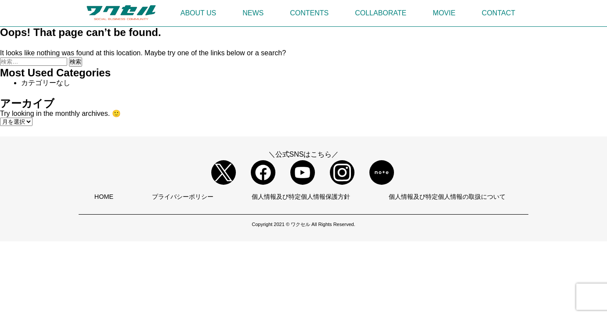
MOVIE (444, 13)
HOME (103, 196)
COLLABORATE (380, 13)
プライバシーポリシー (182, 196)
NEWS (253, 13)
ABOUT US (199, 13)
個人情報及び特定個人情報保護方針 (301, 196)
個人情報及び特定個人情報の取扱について (447, 196)
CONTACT (498, 13)
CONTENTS (309, 13)
